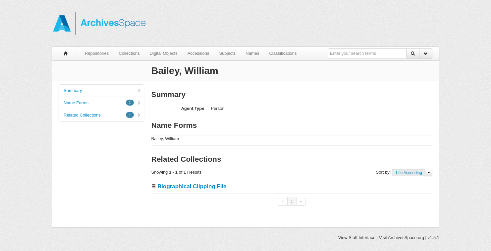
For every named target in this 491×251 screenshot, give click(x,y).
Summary (102, 90)
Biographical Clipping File (191, 186)
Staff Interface (362, 237)
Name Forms (102, 103)
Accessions (198, 53)
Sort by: (384, 172)
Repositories (97, 53)
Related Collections (102, 115)
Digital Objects (164, 53)
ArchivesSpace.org (406, 237)
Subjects (227, 53)
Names (252, 53)
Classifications (283, 53)
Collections (129, 53)
